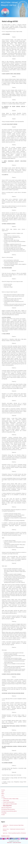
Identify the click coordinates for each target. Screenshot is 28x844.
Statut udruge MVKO (7, 805)
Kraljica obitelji (6, 800)
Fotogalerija (3, 812)
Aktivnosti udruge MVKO (6, 807)
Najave (2, 793)
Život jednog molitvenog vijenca (8, 809)
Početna (3, 790)
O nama (3, 797)
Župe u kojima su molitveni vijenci (10, 803)
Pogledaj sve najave (5, 835)
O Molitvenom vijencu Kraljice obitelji (10, 798)
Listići (2, 795)
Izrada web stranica (17, 842)
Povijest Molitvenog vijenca (8, 802)
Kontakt (3, 814)
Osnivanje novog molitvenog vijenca (9, 811)
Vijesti (2, 791)
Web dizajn (9, 842)
